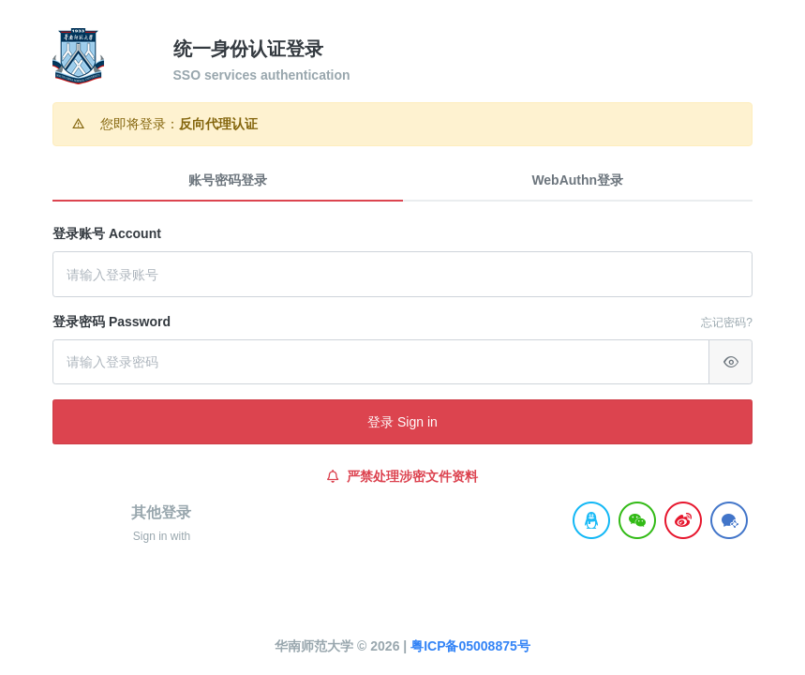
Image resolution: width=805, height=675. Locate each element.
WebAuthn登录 (577, 180)
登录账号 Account (106, 233)
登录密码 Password (111, 321)
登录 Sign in (402, 421)
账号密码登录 (227, 180)
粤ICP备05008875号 (470, 645)
